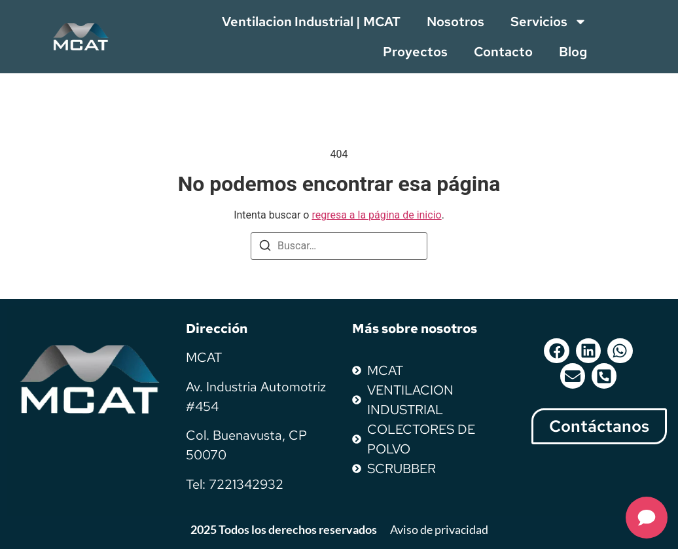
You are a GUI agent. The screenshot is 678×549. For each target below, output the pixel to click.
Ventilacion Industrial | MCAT (311, 21)
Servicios (548, 22)
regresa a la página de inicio (376, 215)
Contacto (503, 51)
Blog (573, 51)
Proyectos (415, 51)
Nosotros (455, 21)
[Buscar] (265, 248)
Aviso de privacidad (439, 529)
